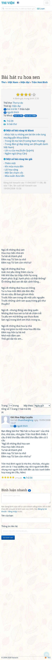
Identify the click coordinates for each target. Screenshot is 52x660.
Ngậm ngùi (10, 153)
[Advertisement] (26, 42)
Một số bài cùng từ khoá (19, 130)
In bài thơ (12, 124)
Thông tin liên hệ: (9, 526)
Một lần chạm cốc (14, 172)
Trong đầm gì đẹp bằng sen (19, 144)
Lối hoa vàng (11, 169)
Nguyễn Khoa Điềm (18, 137)
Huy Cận (21, 153)
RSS (48, 657)
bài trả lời (10, 109)
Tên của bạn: (7, 515)
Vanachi (16, 182)
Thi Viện (7, 3)
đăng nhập (12, 511)
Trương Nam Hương (33, 140)
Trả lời (10, 120)
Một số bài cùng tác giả (18, 159)
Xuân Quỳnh (26, 150)
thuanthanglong (25, 420)
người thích (11, 112)
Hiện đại (16, 106)
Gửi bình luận (8, 537)
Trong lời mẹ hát (13, 140)
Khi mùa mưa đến (14, 166)
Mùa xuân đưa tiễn (14, 175)
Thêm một (10, 163)
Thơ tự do (18, 102)
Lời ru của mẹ (12, 150)
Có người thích (19, 425)
